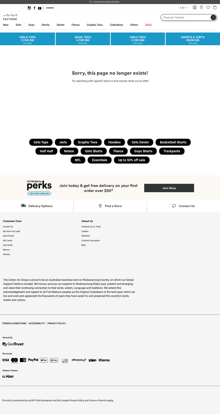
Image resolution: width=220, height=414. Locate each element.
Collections (116, 24)
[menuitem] (9, 25)
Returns (6, 250)
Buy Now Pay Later (11, 231)
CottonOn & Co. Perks (91, 227)
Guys (31, 24)
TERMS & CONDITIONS (14, 323)
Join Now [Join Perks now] (169, 188)
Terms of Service (98, 400)
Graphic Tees (95, 24)
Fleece (76, 24)
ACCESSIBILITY (37, 323)
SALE (148, 24)
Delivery (6, 254)
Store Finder (8, 236)
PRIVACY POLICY (57, 323)
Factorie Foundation (90, 240)
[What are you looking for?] (188, 17)
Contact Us (8, 227)
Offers (134, 24)
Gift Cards (7, 240)
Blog (83, 245)
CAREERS (50, 7)
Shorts (46, 24)
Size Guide (7, 245)
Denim (60, 24)
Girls (18, 24)
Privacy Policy (76, 400)
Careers (84, 231)
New (6, 24)
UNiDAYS (85, 236)
